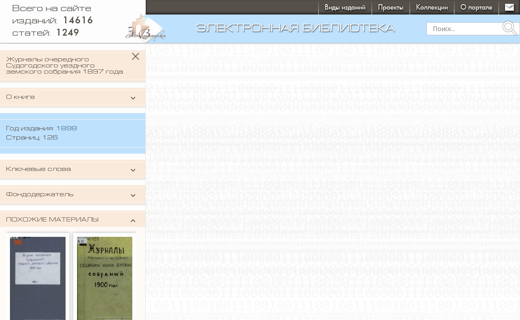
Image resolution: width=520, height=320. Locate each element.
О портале (476, 7)
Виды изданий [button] (345, 7)
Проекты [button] (390, 7)
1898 (66, 128)
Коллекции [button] (432, 7)
